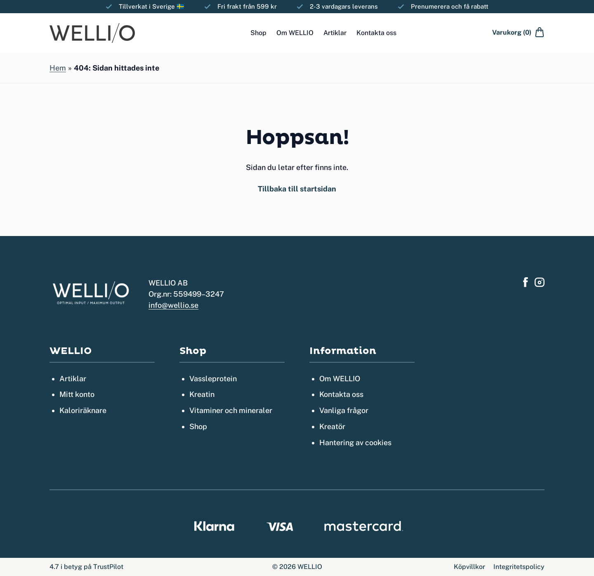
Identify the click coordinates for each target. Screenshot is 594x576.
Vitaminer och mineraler (230, 410)
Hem (58, 68)
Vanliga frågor (343, 410)
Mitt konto (76, 394)
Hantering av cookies (355, 442)
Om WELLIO (295, 33)
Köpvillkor (469, 567)
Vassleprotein (213, 378)
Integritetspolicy (518, 567)
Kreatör (332, 426)
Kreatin (201, 394)
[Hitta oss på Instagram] (539, 282)
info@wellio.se (173, 305)
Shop (258, 33)
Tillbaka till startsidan (297, 188)
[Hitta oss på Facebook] (525, 282)
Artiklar (334, 33)
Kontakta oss (376, 33)
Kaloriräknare (82, 410)
